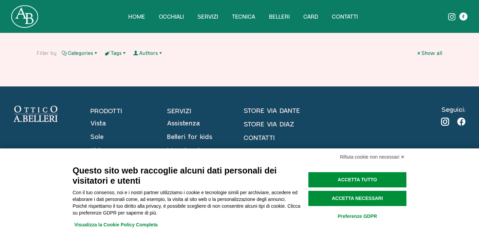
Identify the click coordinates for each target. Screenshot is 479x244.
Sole (97, 136)
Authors (148, 53)
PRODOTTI (106, 110)
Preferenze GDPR (357, 216)
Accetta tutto (357, 179)
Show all (429, 53)
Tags (115, 53)
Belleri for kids (189, 136)
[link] (445, 122)
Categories (80, 53)
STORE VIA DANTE (272, 110)
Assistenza (183, 123)
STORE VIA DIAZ (269, 124)
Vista (98, 123)
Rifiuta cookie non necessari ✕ (372, 157)
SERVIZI (179, 110)
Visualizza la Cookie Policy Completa (116, 224)
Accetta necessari (357, 198)
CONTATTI (259, 137)
